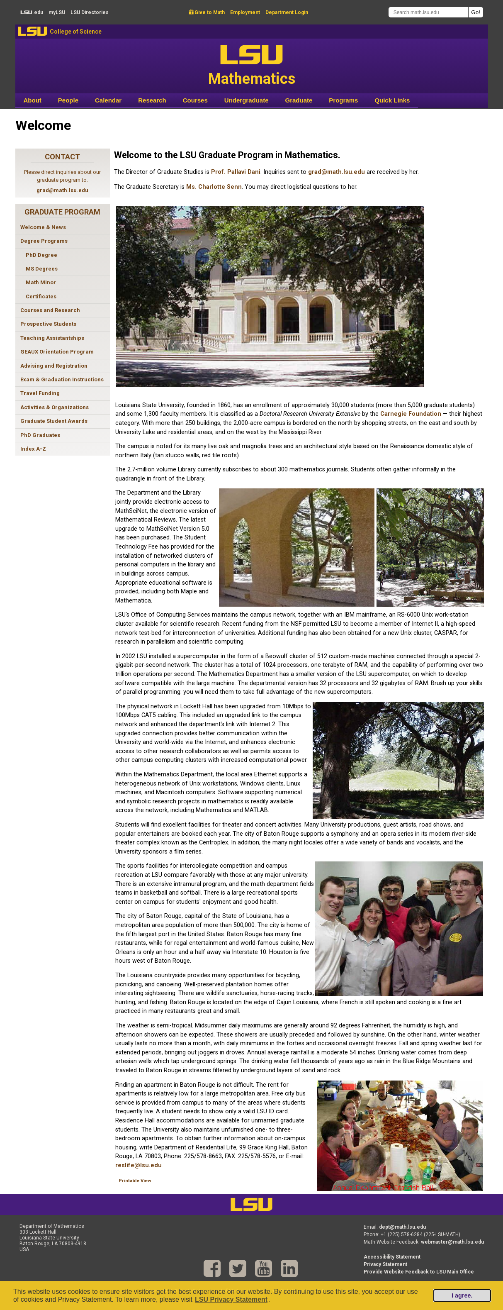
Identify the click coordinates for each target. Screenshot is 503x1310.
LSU (32, 31)
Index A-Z (33, 449)
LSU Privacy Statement (231, 1299)
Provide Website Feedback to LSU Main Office (419, 1272)
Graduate (298, 100)
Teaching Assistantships (52, 338)
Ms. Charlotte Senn (214, 186)
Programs (343, 100)
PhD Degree (41, 255)
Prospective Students (48, 324)
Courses (195, 100)
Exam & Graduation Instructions (62, 379)
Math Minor (41, 282)
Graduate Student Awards (53, 421)
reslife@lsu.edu (138, 1165)
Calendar (108, 100)
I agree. (462, 1295)
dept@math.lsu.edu (402, 1227)
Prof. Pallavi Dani (235, 172)
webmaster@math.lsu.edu (452, 1242)
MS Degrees (42, 269)
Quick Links (392, 100)
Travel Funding (40, 393)
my (57, 12)
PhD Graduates (40, 435)
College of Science (76, 31)
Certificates (41, 296)
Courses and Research (50, 310)
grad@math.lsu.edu (62, 190)
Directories (89, 12)
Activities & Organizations (54, 407)
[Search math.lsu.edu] (428, 12)
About (32, 100)
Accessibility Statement (392, 1257)
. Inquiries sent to (284, 172)
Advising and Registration (53, 366)
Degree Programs (44, 241)
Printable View (135, 1180)
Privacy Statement (385, 1264)
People (68, 100)
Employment (245, 12)
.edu (31, 12)
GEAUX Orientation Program (57, 352)
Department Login (286, 12)
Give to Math (207, 12)
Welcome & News (43, 227)
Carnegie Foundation (410, 413)
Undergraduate (246, 100)
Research (152, 100)
